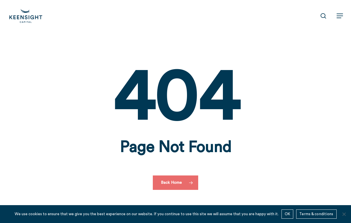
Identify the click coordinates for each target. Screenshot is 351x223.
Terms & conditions (316, 214)
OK (287, 214)
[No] (344, 214)
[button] (340, 16)
